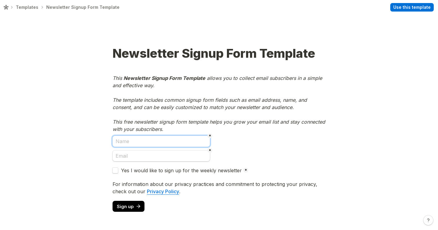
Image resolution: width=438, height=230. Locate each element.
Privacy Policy (163, 191)
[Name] (161, 141)
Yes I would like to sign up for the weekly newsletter (181, 170)
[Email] (161, 155)
